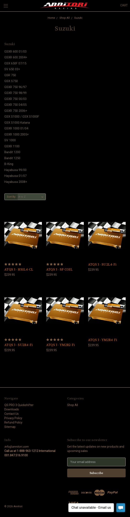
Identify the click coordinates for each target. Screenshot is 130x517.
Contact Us (11, 413)
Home (51, 17)
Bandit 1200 (12, 152)
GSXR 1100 (11, 146)
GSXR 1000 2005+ (16, 134)
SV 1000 (10, 140)
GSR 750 (10, 75)
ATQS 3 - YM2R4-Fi (102, 340)
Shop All (65, 17)
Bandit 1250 (12, 158)
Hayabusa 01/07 (15, 176)
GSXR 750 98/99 (15, 93)
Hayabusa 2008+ (15, 182)
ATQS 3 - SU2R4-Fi (18, 345)
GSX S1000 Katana (17, 122)
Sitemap (10, 426)
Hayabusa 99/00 (15, 170)
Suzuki (78, 17)
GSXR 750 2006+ (15, 111)
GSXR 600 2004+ (15, 57)
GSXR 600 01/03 (15, 51)
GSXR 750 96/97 (15, 87)
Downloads (11, 409)
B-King (8, 164)
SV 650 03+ (12, 69)
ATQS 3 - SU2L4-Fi (102, 264)
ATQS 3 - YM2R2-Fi (60, 345)
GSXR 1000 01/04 (16, 128)
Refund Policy (13, 422)
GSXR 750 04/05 (15, 105)
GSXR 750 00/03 (15, 99)
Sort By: (11, 196)
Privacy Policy (13, 418)
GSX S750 (11, 81)
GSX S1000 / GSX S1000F (21, 116)
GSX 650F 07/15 (15, 63)
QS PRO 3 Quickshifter (19, 405)
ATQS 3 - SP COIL (59, 269)
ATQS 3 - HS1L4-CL (18, 269)
